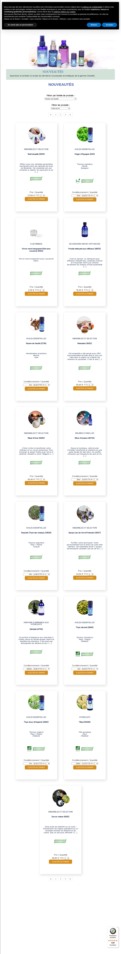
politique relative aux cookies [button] (65, 12)
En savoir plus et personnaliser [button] (20, 25)
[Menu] (117, 928)
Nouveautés (61, 84)
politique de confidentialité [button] (92, 7)
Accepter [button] (109, 25)
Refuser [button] (94, 25)
